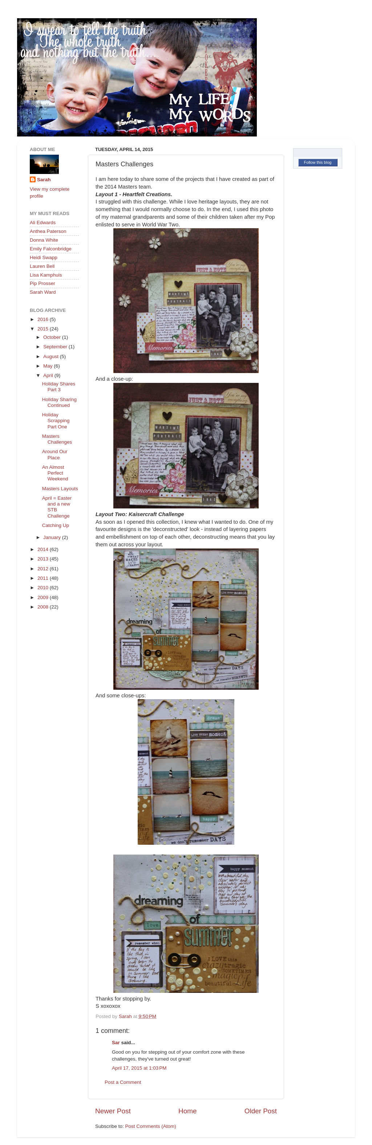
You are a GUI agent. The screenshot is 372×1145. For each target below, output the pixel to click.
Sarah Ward (43, 292)
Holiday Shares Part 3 (59, 386)
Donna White (44, 240)
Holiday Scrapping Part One (56, 420)
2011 (43, 578)
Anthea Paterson (48, 231)
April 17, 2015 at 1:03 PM (139, 1068)
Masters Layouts (60, 488)
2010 (43, 587)
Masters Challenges (57, 439)
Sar (116, 1042)
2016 (43, 319)
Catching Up (55, 525)
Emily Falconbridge (51, 248)
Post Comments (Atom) (150, 1126)
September (56, 346)
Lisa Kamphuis (46, 275)
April (48, 375)
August (51, 356)
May (48, 366)
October (52, 337)
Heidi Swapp (43, 257)
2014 (43, 549)
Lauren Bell (42, 266)
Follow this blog (318, 162)
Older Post (260, 1111)
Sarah (44, 179)
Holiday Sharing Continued (59, 402)
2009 (43, 597)
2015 (43, 329)
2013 (43, 559)
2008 (43, 607)
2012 (43, 568)
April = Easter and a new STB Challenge (57, 507)
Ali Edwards (43, 222)
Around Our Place (55, 454)
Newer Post (113, 1111)
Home (187, 1111)
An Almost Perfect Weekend (55, 473)
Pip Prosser (42, 283)
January (52, 537)
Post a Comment (123, 1082)
